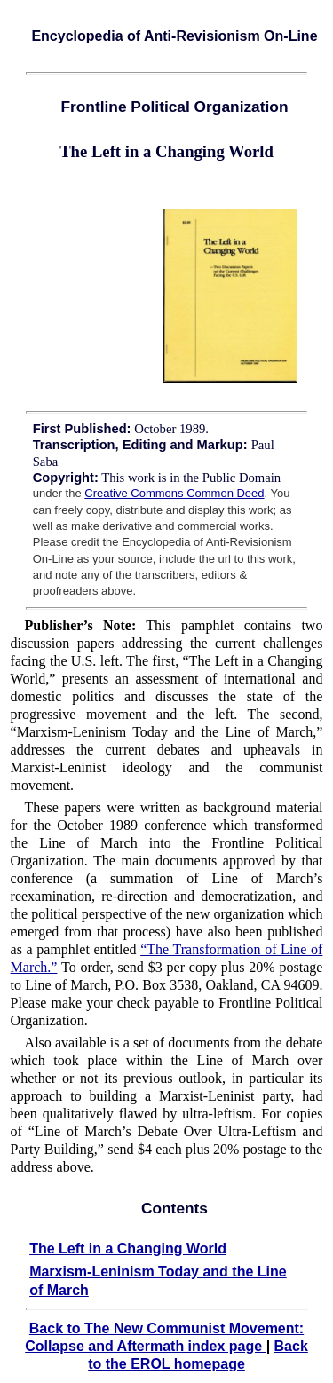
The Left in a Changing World (127, 1248)
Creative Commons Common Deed (174, 493)
